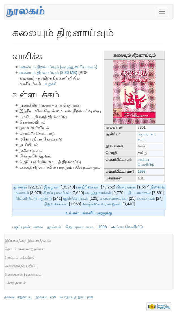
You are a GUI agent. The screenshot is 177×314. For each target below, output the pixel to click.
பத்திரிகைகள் (88, 187)
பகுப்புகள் (21, 227)
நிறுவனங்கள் (56, 204)
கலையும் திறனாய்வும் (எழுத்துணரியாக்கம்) (58, 67)
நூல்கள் (20, 187)
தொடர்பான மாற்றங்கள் (25, 249)
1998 (142, 172)
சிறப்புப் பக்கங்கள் (20, 257)
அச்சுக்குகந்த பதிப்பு (21, 266)
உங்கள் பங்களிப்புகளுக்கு (88, 213)
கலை (38, 227)
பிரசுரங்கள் (126, 187)
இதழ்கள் (52, 187)
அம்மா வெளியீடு (127, 227)
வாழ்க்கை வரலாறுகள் (102, 204)
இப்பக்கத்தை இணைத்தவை (28, 240)
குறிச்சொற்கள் (75, 198)
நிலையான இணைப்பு (23, 274)
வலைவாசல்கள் (114, 198)
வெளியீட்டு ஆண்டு (34, 198)
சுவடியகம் (146, 198)
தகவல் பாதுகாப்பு (18, 297)
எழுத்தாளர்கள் (98, 192)
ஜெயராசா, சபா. (79, 227)
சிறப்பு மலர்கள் (57, 192)
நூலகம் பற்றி (46, 297)
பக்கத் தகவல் (15, 283)
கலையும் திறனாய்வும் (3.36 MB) (48, 72)
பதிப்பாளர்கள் (138, 192)
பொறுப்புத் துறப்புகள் (76, 297)
